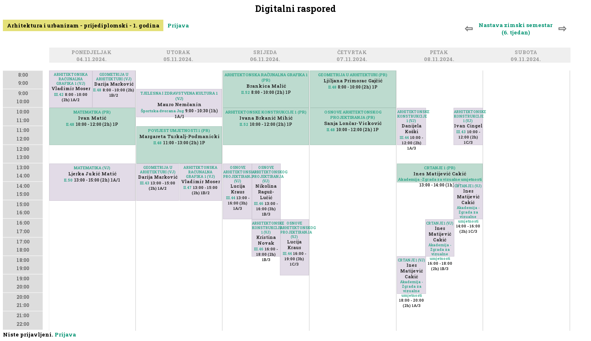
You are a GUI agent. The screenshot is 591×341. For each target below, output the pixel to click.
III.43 (144, 183)
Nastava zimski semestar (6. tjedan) (515, 28)
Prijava (178, 25)
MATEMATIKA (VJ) (92, 167)
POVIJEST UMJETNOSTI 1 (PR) (179, 130)
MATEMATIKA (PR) (92, 112)
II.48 (97, 90)
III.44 (230, 198)
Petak (440, 52)
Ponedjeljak (92, 52)
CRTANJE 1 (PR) (440, 167)
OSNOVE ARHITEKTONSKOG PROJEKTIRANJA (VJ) (237, 174)
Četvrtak (353, 52)
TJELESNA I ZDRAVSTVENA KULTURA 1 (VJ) (179, 96)
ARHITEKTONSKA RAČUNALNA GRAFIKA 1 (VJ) (71, 79)
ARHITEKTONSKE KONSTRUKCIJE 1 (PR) (266, 112)
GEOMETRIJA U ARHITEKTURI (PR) (352, 74)
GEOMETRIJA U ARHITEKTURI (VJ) (114, 76)
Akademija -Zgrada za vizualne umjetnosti (440, 179)
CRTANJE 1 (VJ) (468, 186)
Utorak (179, 52)
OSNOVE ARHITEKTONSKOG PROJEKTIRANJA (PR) (353, 114)
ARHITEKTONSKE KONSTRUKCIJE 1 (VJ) (266, 227)
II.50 (68, 180)
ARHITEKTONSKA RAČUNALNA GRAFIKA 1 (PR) (266, 77)
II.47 (187, 187)
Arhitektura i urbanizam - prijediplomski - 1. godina (83, 25)
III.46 (258, 203)
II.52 (245, 92)
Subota (527, 52)
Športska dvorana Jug (162, 111)
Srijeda (266, 52)
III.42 (59, 94)
